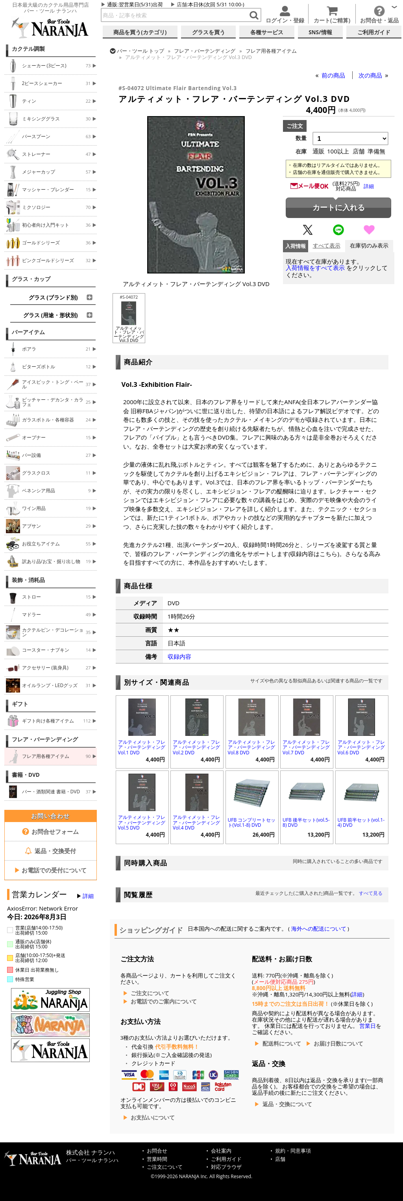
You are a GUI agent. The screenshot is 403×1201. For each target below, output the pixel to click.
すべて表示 (326, 246)
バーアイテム (28, 332)
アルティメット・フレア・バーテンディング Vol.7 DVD (306, 747)
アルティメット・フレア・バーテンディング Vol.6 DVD (361, 747)
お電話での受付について (50, 870)
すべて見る (371, 893)
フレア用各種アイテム (271, 50)
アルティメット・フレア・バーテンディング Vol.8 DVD (251, 747)
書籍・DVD (26, 774)
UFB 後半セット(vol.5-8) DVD (306, 822)
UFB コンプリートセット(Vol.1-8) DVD (252, 822)
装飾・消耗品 (28, 580)
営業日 (367, 1025)
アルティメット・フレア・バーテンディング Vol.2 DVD (196, 747)
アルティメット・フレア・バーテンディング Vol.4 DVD (196, 822)
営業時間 (157, 1159)
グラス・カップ (31, 279)
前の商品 (334, 75)
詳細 (88, 896)
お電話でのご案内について (164, 1001)
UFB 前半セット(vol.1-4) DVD (361, 822)
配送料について (282, 1043)
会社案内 (221, 1150)
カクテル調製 (28, 48)
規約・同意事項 (293, 1150)
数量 (301, 138)
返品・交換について (287, 1104)
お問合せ (157, 1150)
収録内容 (179, 656)
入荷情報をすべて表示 (315, 267)
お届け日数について (338, 1043)
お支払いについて (153, 1117)
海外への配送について (319, 928)
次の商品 (371, 75)
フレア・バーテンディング (45, 739)
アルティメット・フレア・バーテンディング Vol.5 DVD (141, 822)
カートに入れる (338, 207)
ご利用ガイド (226, 1159)
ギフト (20, 704)
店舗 (182, 4)
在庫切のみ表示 (369, 246)
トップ (140, 50)
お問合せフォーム (50, 831)
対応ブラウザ (226, 1167)
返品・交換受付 (50, 851)
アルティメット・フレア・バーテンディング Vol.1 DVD (141, 747)
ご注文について (150, 993)
